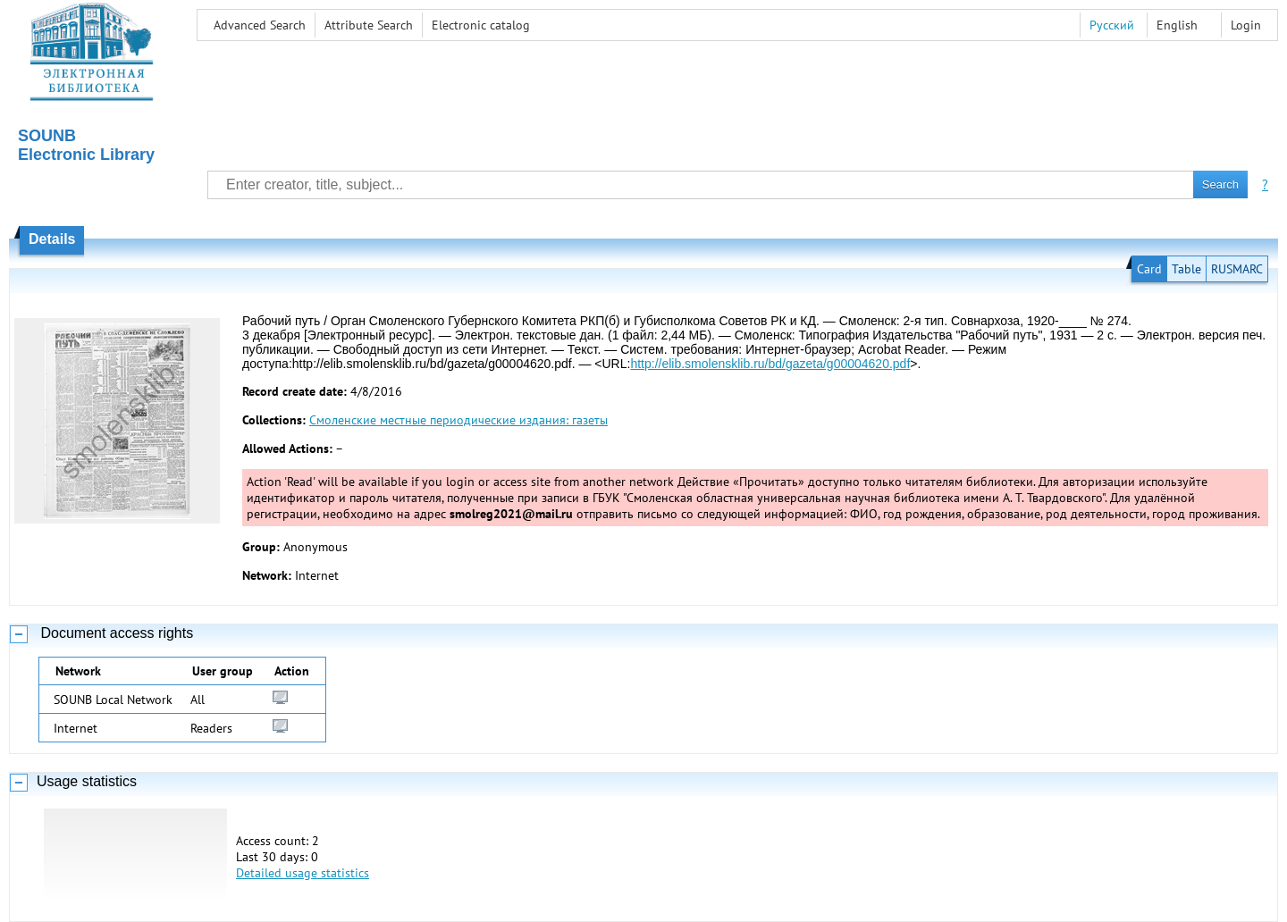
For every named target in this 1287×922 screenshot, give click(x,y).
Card (1149, 269)
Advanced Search (260, 25)
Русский (1111, 25)
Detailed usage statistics (302, 873)
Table (1186, 269)
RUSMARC (1237, 269)
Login (1246, 25)
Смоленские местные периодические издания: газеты (458, 420)
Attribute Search (368, 25)
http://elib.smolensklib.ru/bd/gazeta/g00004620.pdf (770, 363)
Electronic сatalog (481, 25)
